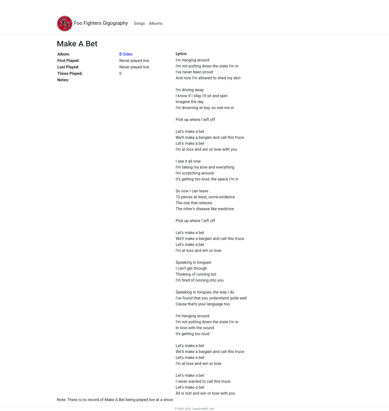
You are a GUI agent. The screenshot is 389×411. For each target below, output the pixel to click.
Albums (155, 23)
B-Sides (126, 54)
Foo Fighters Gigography (92, 23)
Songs (139, 23)
